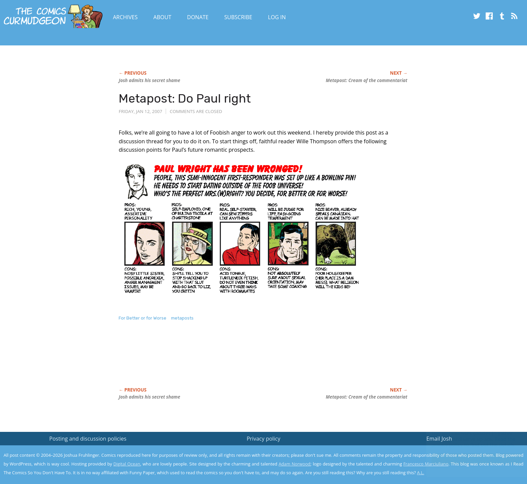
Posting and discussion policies (88, 438)
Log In (277, 17)
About (162, 17)
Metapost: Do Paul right (185, 98)
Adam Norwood (294, 464)
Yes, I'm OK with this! (470, 458)
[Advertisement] (241, 361)
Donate (198, 17)
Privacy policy (263, 438)
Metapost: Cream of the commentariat (366, 80)
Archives (125, 17)
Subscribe (238, 17)
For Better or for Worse (142, 318)
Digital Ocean (126, 464)
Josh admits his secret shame (149, 80)
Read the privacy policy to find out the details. (467, 442)
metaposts (182, 318)
